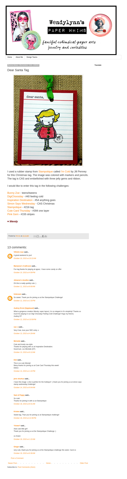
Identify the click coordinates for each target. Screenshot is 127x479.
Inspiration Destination (19, 200)
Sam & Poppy (19, 395)
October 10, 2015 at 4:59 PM (24, 273)
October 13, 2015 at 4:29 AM (24, 333)
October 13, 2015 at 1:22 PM (24, 371)
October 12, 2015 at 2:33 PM (24, 301)
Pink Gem (12, 214)
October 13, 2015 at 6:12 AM (24, 352)
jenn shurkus (19, 379)
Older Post (84, 463)
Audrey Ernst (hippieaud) (24, 308)
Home (9, 57)
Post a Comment (17, 458)
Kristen (16, 412)
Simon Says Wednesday (21, 203)
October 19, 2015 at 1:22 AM (24, 439)
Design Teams (32, 57)
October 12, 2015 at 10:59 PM (25, 319)
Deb (15, 360)
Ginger (16, 447)
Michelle (17, 341)
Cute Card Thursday (18, 210)
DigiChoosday (15, 196)
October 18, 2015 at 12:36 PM (25, 418)
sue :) (16, 327)
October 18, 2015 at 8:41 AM (24, 404)
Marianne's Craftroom (22, 266)
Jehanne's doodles (21, 280)
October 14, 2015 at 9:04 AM (24, 387)
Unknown (17, 294)
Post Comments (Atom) (26, 467)
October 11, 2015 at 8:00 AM (24, 287)
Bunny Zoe (13, 192)
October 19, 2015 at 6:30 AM (24, 453)
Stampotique (46, 171)
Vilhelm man (19, 252)
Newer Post (12, 463)
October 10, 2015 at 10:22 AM (25, 258)
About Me (19, 57)
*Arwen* (17, 426)
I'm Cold (66, 171)
